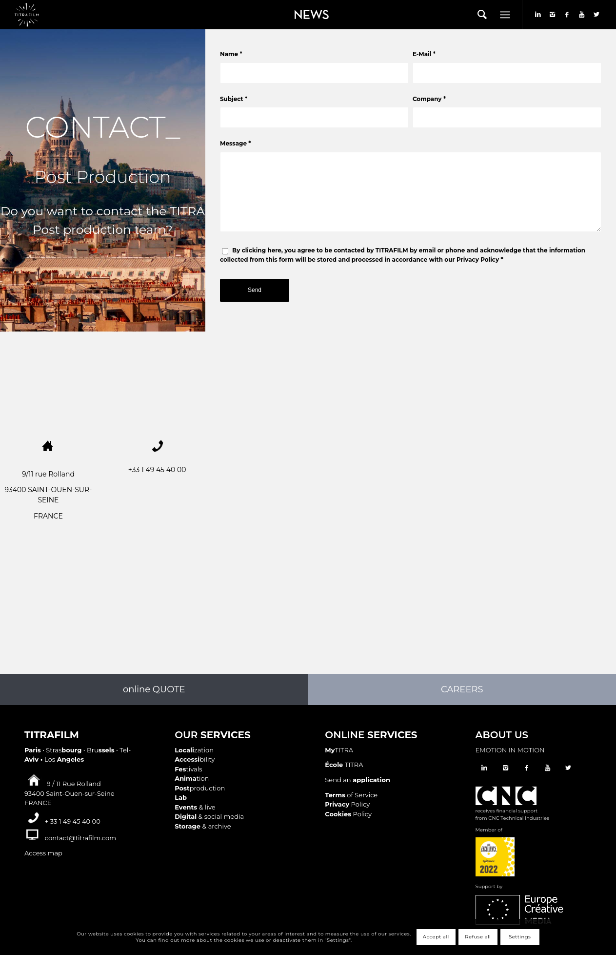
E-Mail (424, 54)
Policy (347, 804)
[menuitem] (309, 14)
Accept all (436, 937)
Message (235, 143)
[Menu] (505, 14)
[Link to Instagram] (552, 14)
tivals (188, 769)
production (200, 788)
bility (195, 759)
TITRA (339, 750)
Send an (357, 780)
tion (192, 778)
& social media (209, 816)
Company (429, 99)
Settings (520, 937)
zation (194, 750)
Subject (233, 99)
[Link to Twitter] (596, 14)
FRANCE (48, 516)
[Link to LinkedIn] (538, 14)
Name (231, 54)
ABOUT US (502, 735)
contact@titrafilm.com (80, 838)
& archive (203, 826)
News (295, 8)
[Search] (482, 14)
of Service (351, 795)
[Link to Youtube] (582, 14)
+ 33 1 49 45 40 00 (72, 821)
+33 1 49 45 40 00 (157, 469)
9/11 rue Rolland (48, 474)
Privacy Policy (478, 259)
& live (195, 807)
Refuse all (478, 937)
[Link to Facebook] (567, 14)
